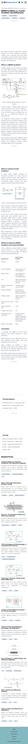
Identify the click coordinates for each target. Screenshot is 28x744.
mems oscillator (5, 18)
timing (10, 495)
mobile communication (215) (15, 444)
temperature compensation (8, 559)
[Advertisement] (14, 36)
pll (2, 670)
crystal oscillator (13, 15)
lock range (8, 670)
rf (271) (4, 441)
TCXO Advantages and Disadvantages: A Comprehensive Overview (13, 545)
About (14, 729)
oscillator (4, 15)
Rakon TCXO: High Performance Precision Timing (11, 483)
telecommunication (19, 495)
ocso (16, 639)
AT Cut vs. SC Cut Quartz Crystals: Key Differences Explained (13, 515)
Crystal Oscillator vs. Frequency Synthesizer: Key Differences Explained (13, 462)
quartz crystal (5, 525)
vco (10, 702)
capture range (17, 670)
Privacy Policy (14, 731)
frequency (14, 18)
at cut (20, 525)
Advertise (14, 736)
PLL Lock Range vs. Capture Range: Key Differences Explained (13, 659)
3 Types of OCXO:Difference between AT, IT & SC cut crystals (13, 610)
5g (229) (4, 444)
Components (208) (7, 408)
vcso (16, 721)
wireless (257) (10, 441)
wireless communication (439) (9, 438)
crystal (16, 590)
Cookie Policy (14, 734)
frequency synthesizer (18, 474)
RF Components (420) (19, 402)
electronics (22, 18)
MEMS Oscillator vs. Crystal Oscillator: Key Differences (18, 8)
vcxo (15, 702)
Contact (14, 738)
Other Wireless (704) (7, 402)
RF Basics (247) (6, 405)
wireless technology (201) (14, 446)
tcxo (3, 556)
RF (9, 2)
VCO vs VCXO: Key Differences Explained (11, 690)
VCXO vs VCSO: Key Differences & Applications (12, 709)
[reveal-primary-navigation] (25, 2)
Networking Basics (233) (17, 405)
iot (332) (20, 438)
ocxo (10, 639)
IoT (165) (15, 408)
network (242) (18, 441)
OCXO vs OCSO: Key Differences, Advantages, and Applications (11, 627)
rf (2, 476)
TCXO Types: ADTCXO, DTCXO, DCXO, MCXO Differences (13, 578)
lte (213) (4, 446)
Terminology (4, 8)
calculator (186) (6, 449)
